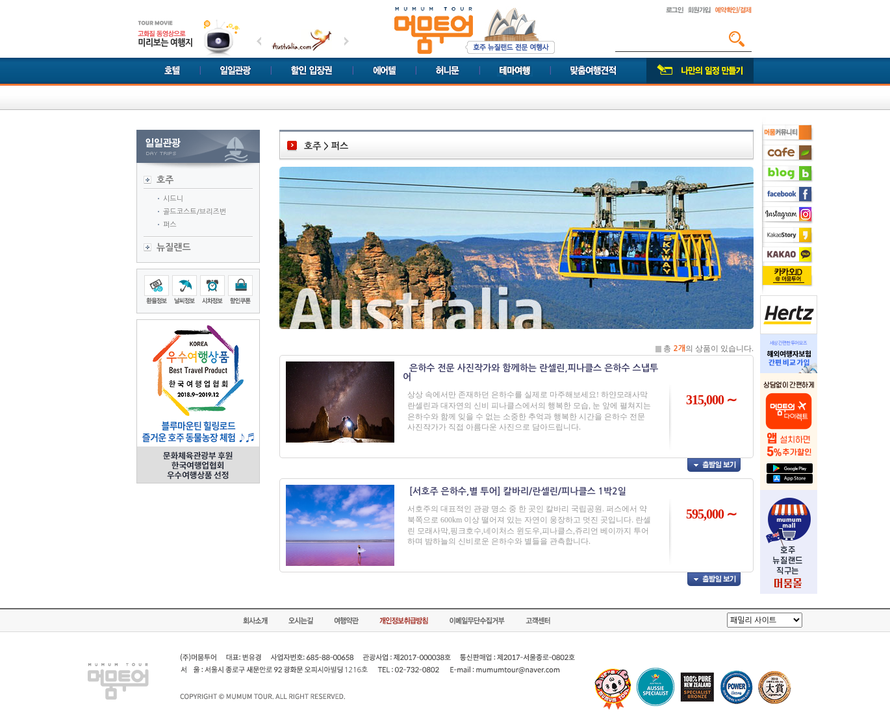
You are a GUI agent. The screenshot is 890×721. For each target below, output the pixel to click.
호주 (165, 179)
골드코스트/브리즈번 (194, 211)
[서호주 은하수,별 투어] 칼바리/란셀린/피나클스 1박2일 (517, 491)
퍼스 (170, 224)
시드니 (173, 198)
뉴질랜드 (174, 247)
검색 (736, 39)
